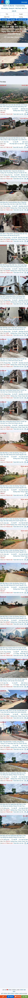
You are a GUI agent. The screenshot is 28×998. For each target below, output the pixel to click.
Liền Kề (14, 11)
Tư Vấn (15, 109)
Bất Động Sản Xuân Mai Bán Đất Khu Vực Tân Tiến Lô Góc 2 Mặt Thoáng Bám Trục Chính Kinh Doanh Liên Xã (13, 139)
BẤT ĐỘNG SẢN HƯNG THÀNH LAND (11, 993)
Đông (23, 151)
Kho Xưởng (4, 8)
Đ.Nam (23, 182)
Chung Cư (12, 8)
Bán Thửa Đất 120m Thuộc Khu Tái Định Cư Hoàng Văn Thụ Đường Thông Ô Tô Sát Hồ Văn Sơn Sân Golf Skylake (13, 172)
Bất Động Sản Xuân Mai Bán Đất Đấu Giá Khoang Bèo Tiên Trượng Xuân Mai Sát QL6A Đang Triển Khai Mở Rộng (13, 106)
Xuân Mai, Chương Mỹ (14, 37)
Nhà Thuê (18, 8)
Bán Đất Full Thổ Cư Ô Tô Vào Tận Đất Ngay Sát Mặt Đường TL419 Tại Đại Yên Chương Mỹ (13, 680)
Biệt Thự (24, 8)
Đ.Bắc (23, 85)
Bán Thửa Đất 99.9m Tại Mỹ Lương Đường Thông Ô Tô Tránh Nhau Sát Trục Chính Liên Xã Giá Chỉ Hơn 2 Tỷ (13, 742)
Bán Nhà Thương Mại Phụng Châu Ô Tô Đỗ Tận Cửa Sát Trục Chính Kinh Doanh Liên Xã (13, 359)
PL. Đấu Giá (11, 5)
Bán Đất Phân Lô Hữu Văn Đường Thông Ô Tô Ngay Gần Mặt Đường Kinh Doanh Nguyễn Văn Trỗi (13, 454)
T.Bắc (24, 118)
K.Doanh (18, 628)
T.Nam (22, 245)
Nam (23, 214)
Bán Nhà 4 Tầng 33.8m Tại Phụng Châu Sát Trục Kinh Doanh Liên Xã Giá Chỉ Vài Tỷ (13, 234)
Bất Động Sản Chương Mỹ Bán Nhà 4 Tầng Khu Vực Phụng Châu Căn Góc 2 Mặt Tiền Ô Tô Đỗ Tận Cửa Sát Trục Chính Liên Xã (13, 203)
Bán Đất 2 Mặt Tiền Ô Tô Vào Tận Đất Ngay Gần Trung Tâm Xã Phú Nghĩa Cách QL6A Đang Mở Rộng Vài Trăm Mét (13, 711)
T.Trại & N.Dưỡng (20, 5)
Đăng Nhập (24, 2)
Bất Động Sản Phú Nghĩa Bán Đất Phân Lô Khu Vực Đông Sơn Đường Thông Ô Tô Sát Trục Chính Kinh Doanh (13, 774)
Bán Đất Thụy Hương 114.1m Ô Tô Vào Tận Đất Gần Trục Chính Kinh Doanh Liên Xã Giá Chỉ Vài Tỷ (13, 648)
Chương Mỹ (3, 85)
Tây (24, 816)
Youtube (18, 996)
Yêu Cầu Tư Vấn (22, 19)
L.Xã (21, 118)
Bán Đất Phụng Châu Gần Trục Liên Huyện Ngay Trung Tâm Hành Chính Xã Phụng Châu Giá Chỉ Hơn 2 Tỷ (13, 266)
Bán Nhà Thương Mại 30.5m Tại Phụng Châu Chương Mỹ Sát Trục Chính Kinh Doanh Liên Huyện (12, 297)
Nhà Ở (5, 5)
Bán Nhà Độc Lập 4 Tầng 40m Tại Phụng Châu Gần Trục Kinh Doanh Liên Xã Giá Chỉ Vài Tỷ (13, 328)
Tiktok (10, 996)
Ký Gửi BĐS (4, 19)
